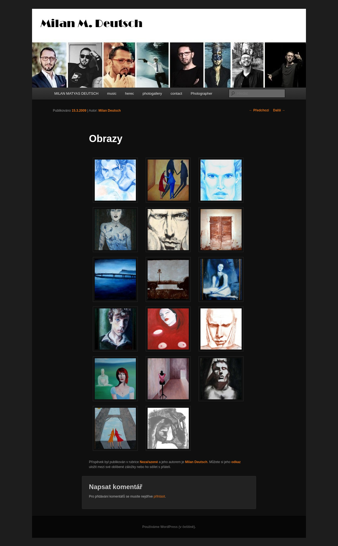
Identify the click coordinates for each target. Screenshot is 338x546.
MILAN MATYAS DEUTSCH (76, 93)
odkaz (235, 462)
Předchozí (259, 110)
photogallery (152, 93)
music (111, 93)
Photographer (201, 93)
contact (176, 93)
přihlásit (159, 496)
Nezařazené (149, 462)
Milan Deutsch (110, 110)
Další (279, 110)
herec (129, 93)
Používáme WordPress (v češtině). (169, 527)
